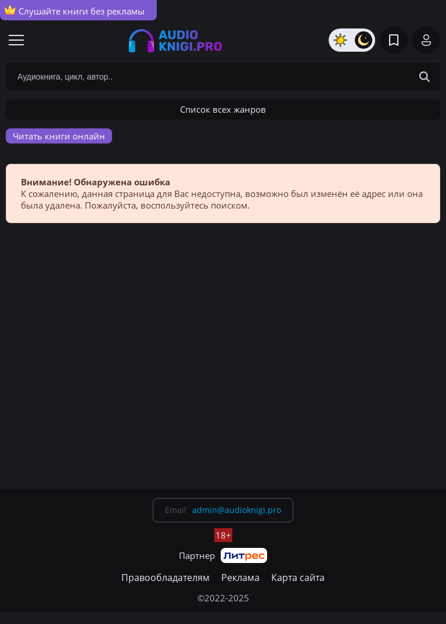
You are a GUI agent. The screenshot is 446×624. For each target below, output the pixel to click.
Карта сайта (298, 577)
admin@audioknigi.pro (236, 509)
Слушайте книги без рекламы (74, 10)
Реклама (240, 577)
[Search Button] (424, 77)
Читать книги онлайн (59, 136)
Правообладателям (165, 577)
